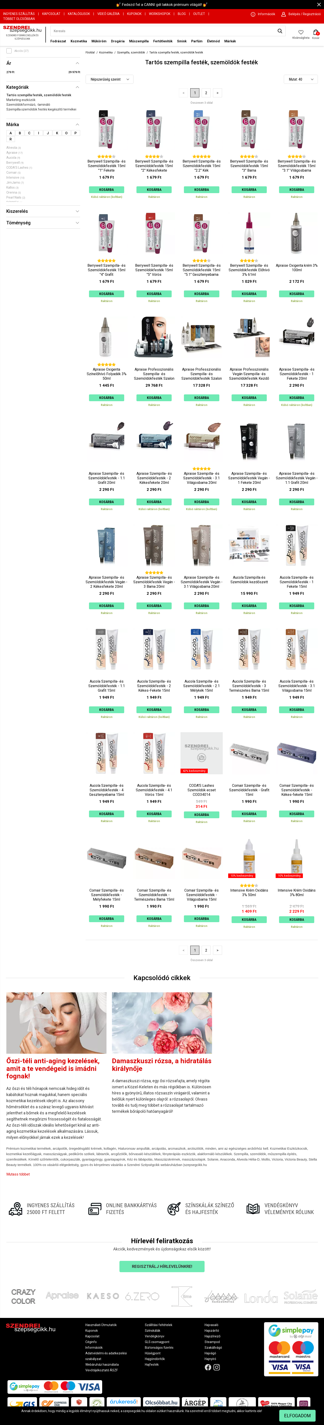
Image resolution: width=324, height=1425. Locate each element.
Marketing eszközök (20, 100)
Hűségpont (153, 1353)
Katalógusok (79, 14)
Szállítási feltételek (158, 1325)
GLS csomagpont (157, 1342)
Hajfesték (152, 1364)
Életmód (213, 41)
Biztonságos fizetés (159, 1347)
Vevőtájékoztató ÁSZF (101, 1370)
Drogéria (118, 41)
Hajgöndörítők (155, 1359)
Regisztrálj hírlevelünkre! (162, 1266)
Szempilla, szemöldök (131, 52)
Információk (94, 1347)
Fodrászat (58, 41)
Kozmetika (79, 41)
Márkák (230, 41)
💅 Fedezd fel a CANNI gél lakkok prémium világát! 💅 (162, 4)
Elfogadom (297, 1415)
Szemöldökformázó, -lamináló (28, 104)
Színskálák (152, 1330)
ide (259, 1411)
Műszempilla (139, 41)
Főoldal (90, 52)
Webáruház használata (102, 1364)
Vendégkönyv (154, 1336)
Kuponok (134, 14)
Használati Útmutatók (101, 1325)
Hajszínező (212, 1336)
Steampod (212, 1342)
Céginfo (91, 1342)
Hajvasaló (211, 1325)
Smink (182, 41)
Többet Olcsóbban (19, 19)
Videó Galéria (108, 14)
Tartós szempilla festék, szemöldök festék (38, 95)
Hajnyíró (210, 1359)
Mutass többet (18, 1174)
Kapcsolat (51, 14)
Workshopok (159, 14)
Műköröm (99, 41)
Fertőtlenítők (163, 41)
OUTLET (199, 14)
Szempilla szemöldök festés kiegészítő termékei (41, 109)
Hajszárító (212, 1330)
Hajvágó (210, 1353)
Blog (182, 14)
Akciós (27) (21, 51)
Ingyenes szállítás (19, 14)
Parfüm (197, 41)
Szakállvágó (213, 1347)
